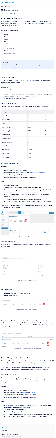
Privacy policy (4, 430)
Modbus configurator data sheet (37, 172)
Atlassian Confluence (16, 436)
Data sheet (25, 392)
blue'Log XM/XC (9, 2)
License (24, 172)
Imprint (2, 431)
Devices (8, 6)
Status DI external (46, 363)
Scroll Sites (8, 436)
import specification (31, 80)
